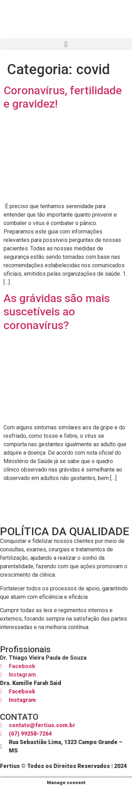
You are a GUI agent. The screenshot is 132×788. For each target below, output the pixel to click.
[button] (66, 44)
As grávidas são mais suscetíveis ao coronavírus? (57, 312)
